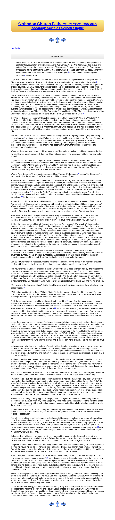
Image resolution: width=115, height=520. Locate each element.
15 (58, 261)
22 (55, 310)
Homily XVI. (16, 48)
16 (35, 268)
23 (98, 427)
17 (78, 271)
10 (30, 191)
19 (24, 287)
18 (40, 280)
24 (47, 458)
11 (22, 196)
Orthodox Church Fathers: (57, 26)
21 (55, 308)
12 (47, 196)
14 (16, 211)
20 (67, 301)
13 (22, 203)
